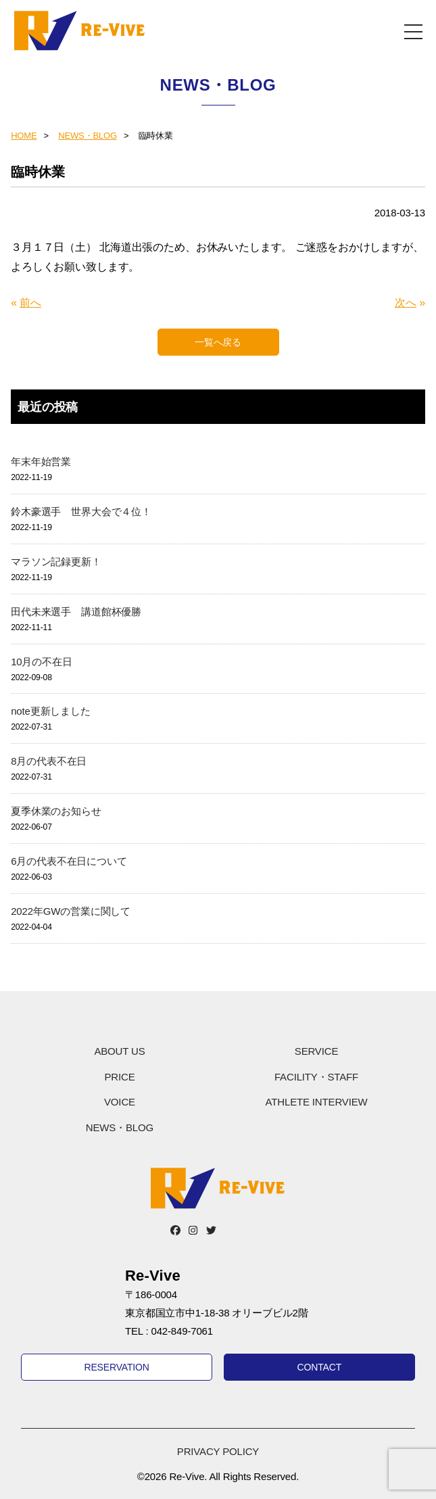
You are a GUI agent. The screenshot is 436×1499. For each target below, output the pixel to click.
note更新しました (51, 711)
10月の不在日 (41, 661)
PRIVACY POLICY (218, 1451)
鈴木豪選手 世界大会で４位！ (81, 511)
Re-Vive (79, 30)
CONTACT (319, 1367)
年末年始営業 (41, 461)
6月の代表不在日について (68, 861)
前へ (30, 302)
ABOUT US (119, 1051)
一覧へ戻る (218, 342)
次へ (405, 302)
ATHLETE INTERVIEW (317, 1102)
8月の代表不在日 (49, 761)
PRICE (119, 1076)
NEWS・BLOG (87, 135)
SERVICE (316, 1051)
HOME (24, 135)
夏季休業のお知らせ (56, 811)
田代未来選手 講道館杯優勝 (76, 611)
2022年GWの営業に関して (70, 911)
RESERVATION (116, 1367)
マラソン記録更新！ (56, 561)
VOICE (119, 1102)
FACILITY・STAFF (316, 1076)
